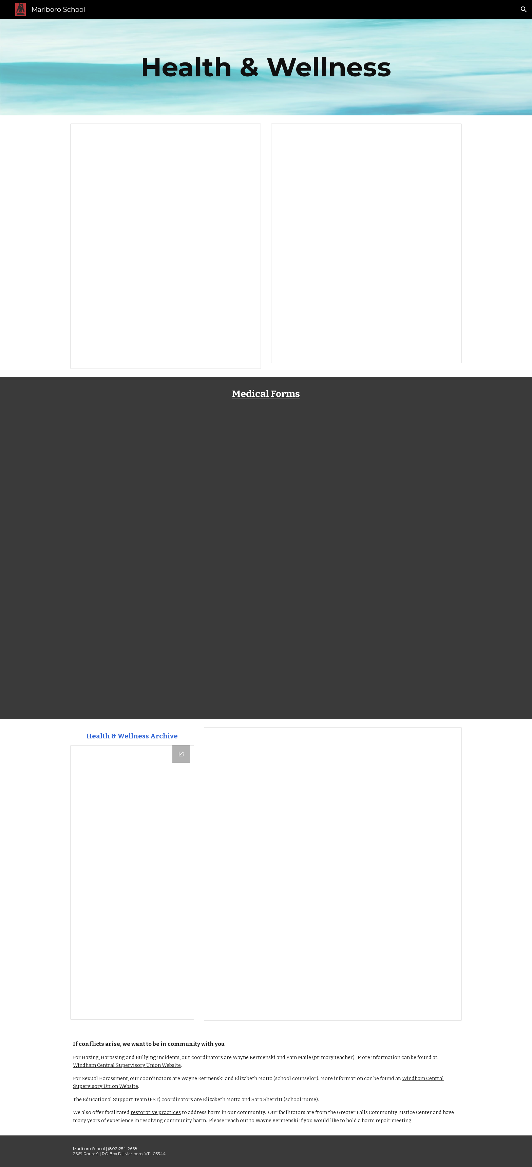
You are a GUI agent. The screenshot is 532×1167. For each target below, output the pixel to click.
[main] (266, 67)
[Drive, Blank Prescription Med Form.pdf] (366, 489)
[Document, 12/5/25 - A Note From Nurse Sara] (366, 243)
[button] (524, 9)
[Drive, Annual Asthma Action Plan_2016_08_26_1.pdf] (165, 640)
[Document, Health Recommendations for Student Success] (333, 874)
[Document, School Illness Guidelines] (165, 246)
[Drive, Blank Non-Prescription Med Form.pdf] (165, 489)
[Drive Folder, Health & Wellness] (132, 882)
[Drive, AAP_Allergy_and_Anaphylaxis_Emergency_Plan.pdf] (366, 640)
